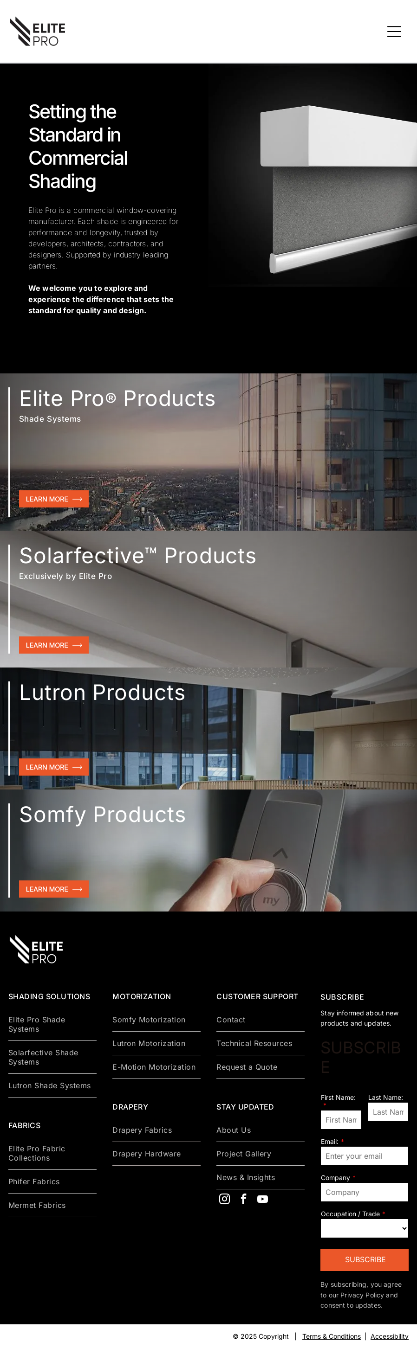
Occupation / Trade (350, 1214)
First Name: (338, 1097)
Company (335, 1177)
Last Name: (385, 1097)
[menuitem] (52, 1024)
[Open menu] (394, 32)
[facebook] (243, 1200)
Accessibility (390, 1336)
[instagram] (224, 1200)
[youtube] (262, 1200)
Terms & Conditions (331, 1336)
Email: (330, 1141)
